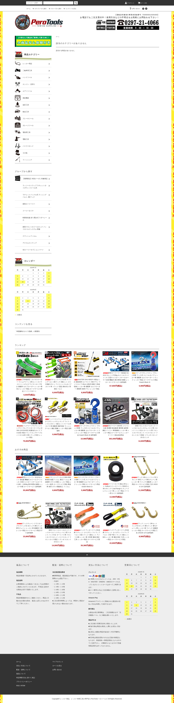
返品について (21, 674)
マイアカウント (57, 662)
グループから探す (54, 8)
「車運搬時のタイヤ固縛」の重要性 (27, 331)
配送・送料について (23, 670)
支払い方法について (23, 666)
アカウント (129, 3)
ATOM (23, 685)
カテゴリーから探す (39, 8)
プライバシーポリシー (24, 681)
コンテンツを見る (69, 8)
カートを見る (57, 666)
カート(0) (142, 3)
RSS (18, 685)
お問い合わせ (134, 8)
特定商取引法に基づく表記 (25, 678)
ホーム (29, 8)
